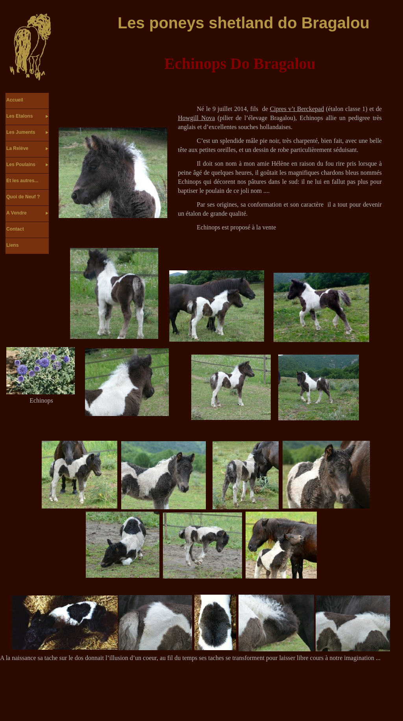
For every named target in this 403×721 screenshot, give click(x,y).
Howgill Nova (196, 118)
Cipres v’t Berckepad (297, 108)
